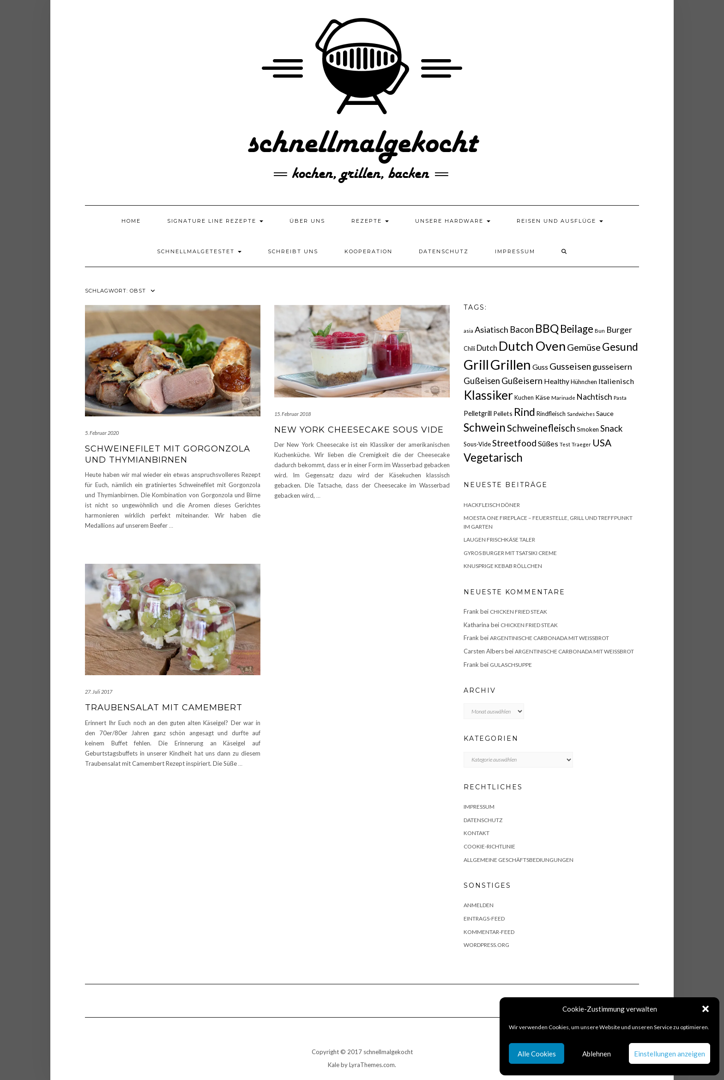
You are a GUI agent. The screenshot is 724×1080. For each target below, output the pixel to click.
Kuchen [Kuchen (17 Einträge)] (524, 397)
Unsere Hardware (452, 221)
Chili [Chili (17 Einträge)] (469, 348)
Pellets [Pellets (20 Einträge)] (503, 413)
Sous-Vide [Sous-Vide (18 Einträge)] (477, 444)
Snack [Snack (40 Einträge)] (611, 428)
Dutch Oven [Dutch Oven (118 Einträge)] (532, 346)
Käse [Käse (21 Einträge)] (542, 397)
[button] (705, 1008)
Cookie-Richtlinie (489, 846)
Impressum (515, 251)
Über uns (307, 221)
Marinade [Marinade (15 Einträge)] (563, 398)
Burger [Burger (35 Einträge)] (619, 329)
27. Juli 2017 (98, 692)
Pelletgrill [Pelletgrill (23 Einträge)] (478, 413)
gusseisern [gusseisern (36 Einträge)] (612, 366)
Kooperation (368, 251)
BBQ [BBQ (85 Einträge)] (547, 328)
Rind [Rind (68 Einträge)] (524, 411)
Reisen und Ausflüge (560, 221)
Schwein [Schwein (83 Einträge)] (485, 427)
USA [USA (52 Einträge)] (601, 442)
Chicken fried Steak (518, 611)
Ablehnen (596, 1053)
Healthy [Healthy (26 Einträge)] (556, 381)
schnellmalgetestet (199, 251)
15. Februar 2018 (292, 414)
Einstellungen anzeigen (669, 1053)
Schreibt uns (293, 251)
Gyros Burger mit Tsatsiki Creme (510, 552)
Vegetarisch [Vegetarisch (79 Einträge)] (493, 457)
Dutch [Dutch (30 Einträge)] (487, 348)
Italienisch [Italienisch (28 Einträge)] (616, 381)
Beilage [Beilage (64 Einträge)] (576, 329)
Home (131, 221)
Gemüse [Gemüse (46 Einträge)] (584, 347)
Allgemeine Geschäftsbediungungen (518, 859)
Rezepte (370, 221)
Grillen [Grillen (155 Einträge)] (510, 364)
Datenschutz (444, 251)
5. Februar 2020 (102, 433)
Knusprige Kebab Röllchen (503, 565)
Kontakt (476, 833)
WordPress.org (486, 944)
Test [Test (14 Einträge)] (565, 444)
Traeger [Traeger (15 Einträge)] (581, 444)
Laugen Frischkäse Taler (499, 539)
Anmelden (479, 905)
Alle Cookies (537, 1053)
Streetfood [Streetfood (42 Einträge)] (514, 443)
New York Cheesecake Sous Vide (359, 430)
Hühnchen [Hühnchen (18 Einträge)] (584, 381)
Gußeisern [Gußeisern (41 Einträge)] (522, 380)
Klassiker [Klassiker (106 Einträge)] (488, 395)
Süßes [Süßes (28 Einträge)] (548, 443)
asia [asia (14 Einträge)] (468, 331)
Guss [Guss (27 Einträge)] (540, 366)
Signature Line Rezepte (215, 221)
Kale (333, 1064)
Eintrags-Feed (484, 918)
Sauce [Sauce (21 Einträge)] (605, 413)
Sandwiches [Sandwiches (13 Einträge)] (581, 414)
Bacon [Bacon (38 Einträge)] (522, 329)
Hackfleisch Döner (492, 504)
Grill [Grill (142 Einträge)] (476, 364)
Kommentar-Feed (489, 931)
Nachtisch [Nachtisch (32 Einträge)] (594, 397)
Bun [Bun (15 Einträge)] (600, 331)
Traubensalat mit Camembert (163, 707)
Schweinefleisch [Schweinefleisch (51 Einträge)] (541, 427)
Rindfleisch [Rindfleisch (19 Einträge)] (551, 413)
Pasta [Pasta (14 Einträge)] (620, 398)
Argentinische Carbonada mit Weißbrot (549, 638)
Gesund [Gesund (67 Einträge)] (620, 346)
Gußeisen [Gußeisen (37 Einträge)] (482, 381)
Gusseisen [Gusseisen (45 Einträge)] (570, 366)
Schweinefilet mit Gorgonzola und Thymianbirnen (167, 454)
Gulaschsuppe (511, 664)
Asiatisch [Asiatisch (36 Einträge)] (491, 329)
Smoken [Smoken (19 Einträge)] (588, 429)
